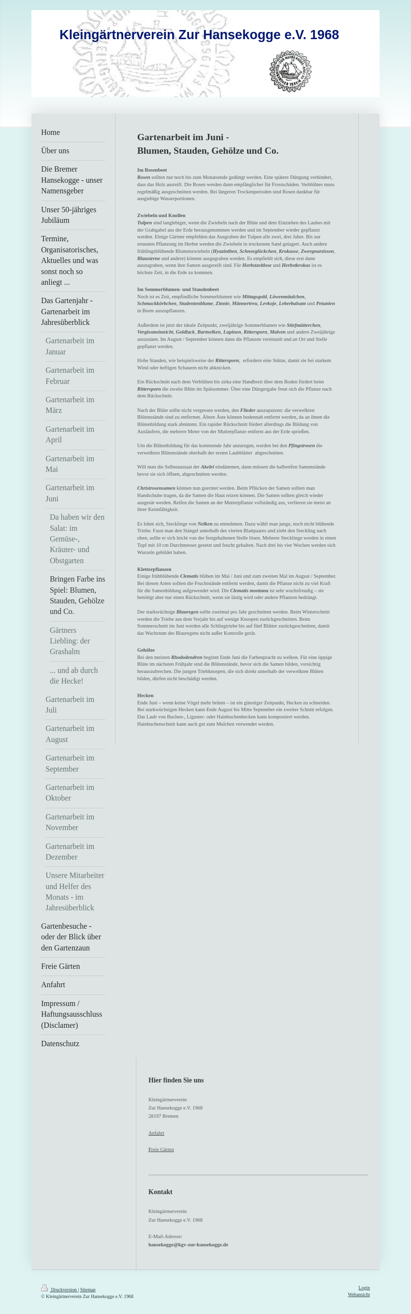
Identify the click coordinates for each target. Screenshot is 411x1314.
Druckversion (59, 1289)
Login (364, 1287)
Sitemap (88, 1289)
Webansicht (359, 1294)
